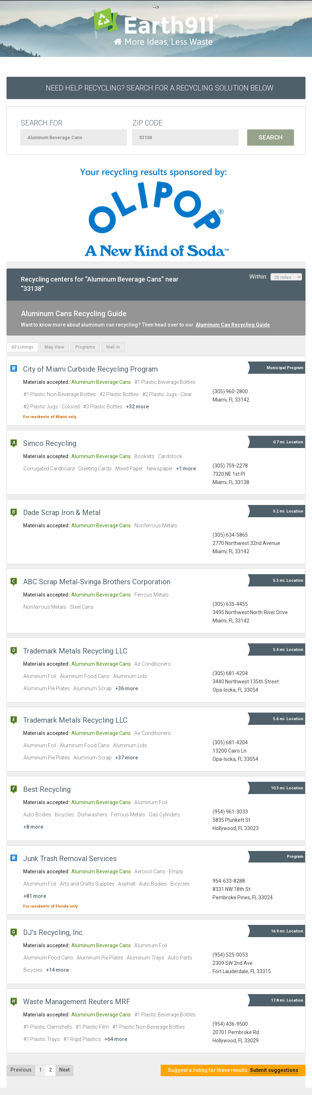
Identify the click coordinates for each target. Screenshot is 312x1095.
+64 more (115, 1039)
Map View (54, 347)
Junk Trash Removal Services (70, 858)
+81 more (34, 896)
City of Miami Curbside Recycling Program (90, 369)
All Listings (22, 347)
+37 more (126, 758)
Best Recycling (47, 789)
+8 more (33, 827)
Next (64, 1070)
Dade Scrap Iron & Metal (62, 512)
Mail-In (113, 347)
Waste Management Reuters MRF (76, 1001)
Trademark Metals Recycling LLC (75, 651)
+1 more (186, 468)
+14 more (57, 970)
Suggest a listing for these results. (233, 1070)
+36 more (126, 688)
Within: (275, 277)
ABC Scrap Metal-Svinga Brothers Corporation (96, 581)
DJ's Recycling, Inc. (53, 932)
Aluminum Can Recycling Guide (233, 325)
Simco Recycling (49, 443)
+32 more (137, 406)
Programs (85, 347)
